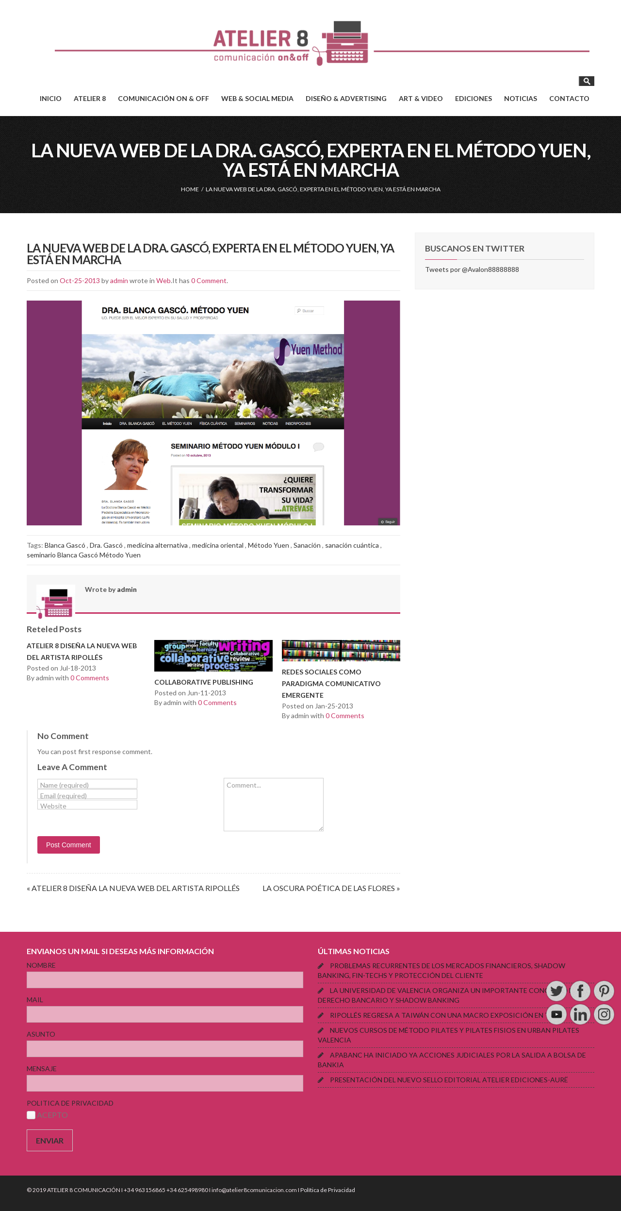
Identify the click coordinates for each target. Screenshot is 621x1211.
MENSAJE (42, 1068)
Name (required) (64, 785)
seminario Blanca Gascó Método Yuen (84, 555)
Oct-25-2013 (80, 280)
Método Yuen (268, 545)
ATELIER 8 (90, 98)
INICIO (51, 98)
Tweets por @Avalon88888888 (472, 269)
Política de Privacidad (327, 1190)
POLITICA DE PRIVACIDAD (70, 1103)
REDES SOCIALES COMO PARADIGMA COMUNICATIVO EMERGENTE (331, 683)
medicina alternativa (157, 545)
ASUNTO (41, 1034)
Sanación (307, 545)
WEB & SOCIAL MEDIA (257, 98)
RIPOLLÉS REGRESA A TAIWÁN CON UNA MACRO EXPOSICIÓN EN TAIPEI (448, 1015)
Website (53, 806)
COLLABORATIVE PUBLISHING (203, 682)
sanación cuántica (352, 545)
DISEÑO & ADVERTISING (346, 98)
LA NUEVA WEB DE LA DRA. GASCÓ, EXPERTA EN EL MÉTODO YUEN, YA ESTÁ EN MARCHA (210, 254)
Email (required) (63, 795)
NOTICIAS (520, 98)
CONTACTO (569, 98)
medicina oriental (218, 545)
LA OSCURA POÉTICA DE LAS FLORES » (331, 887)
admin (119, 280)
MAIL (35, 999)
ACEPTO (47, 1114)
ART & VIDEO (421, 98)
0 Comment (209, 280)
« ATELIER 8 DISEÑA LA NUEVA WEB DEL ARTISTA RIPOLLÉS (133, 887)
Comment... (244, 785)
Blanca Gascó (65, 545)
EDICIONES (473, 98)
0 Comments (89, 677)
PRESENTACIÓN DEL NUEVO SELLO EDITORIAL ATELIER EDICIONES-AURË (449, 1080)
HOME (190, 189)
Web (163, 280)
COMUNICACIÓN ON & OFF (163, 98)
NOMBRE (41, 965)
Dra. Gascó (106, 545)
